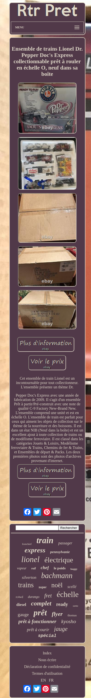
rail (33, 568)
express (35, 550)
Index (47, 653)
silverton (29, 577)
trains (25, 585)
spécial (47, 635)
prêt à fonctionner (37, 621)
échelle (68, 594)
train (44, 540)
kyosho (68, 621)
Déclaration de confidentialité (47, 667)
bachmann (57, 575)
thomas (72, 615)
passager (65, 543)
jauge (61, 629)
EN (43, 680)
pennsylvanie (60, 552)
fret (48, 596)
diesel (21, 604)
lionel (30, 559)
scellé (71, 587)
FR (51, 680)
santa (75, 605)
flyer (57, 614)
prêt (40, 612)
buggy (73, 568)
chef (45, 567)
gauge (23, 614)
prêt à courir (38, 629)
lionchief (27, 543)
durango (33, 597)
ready (62, 604)
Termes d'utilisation (47, 673)
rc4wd (19, 597)
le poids (60, 568)
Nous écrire (47, 660)
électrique (58, 560)
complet (41, 603)
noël (57, 585)
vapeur (21, 568)
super (43, 587)
